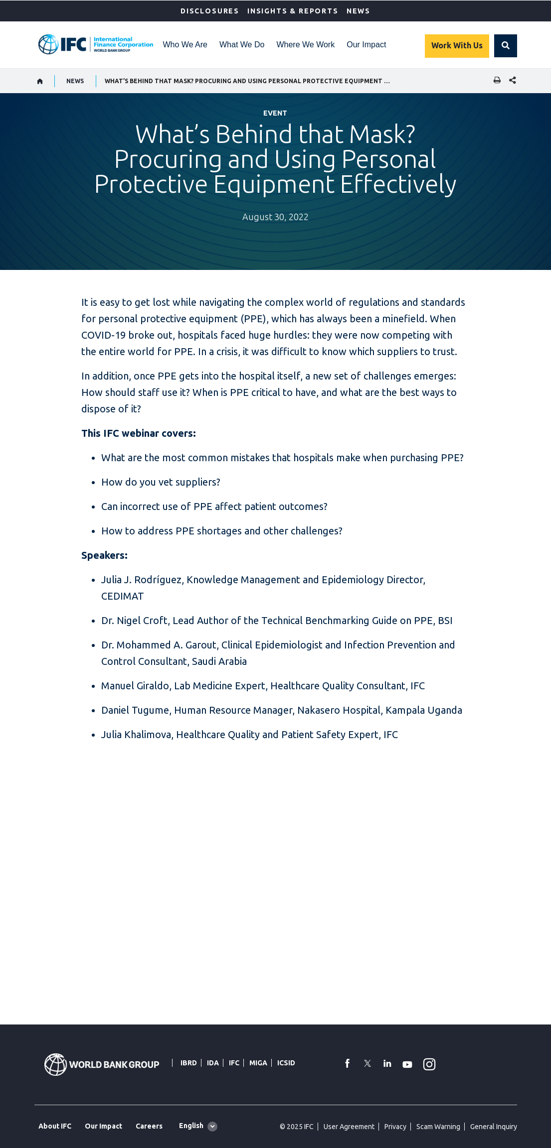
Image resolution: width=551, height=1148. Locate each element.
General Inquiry (493, 1127)
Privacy (395, 1127)
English (191, 1126)
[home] (40, 81)
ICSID (286, 1063)
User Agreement (349, 1127)
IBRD (189, 1063)
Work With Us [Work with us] (457, 45)
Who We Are (185, 44)
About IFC (54, 1126)
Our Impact (366, 44)
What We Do (241, 44)
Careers (149, 1126)
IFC (234, 1063)
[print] (495, 81)
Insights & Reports (293, 11)
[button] (505, 45)
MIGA (258, 1063)
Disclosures (210, 11)
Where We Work (305, 44)
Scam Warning (438, 1127)
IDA (213, 1063)
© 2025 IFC (297, 1127)
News (358, 11)
